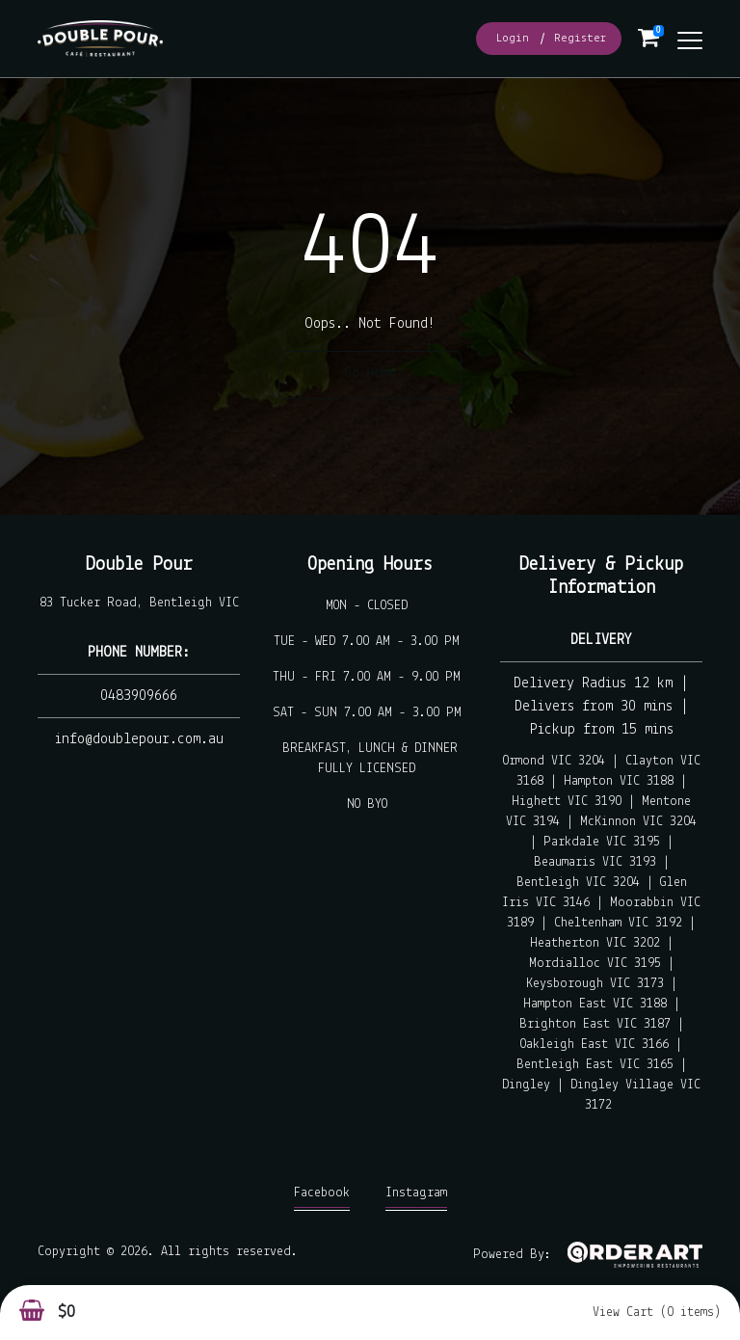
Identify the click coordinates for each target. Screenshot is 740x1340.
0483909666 (138, 696)
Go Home (370, 373)
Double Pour (139, 565)
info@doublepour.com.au (139, 739)
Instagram (416, 1198)
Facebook (322, 1198)
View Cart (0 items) (657, 1312)
